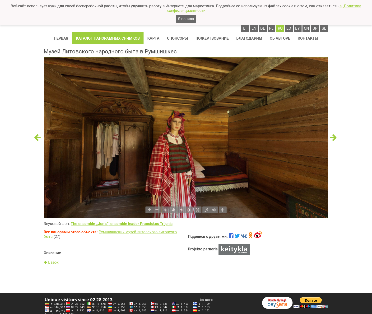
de (262, 28)
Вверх (51, 262)
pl (271, 28)
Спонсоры (177, 38)
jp (315, 28)
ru (280, 28)
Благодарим (249, 38)
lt (245, 28)
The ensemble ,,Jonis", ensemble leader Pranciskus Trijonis (121, 223)
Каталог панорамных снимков (108, 38)
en (253, 28)
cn (306, 28)
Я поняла (186, 19)
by (297, 28)
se (324, 28)
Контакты (308, 38)
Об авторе (280, 38)
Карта (153, 38)
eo (288, 28)
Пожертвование (212, 38)
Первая (61, 38)
